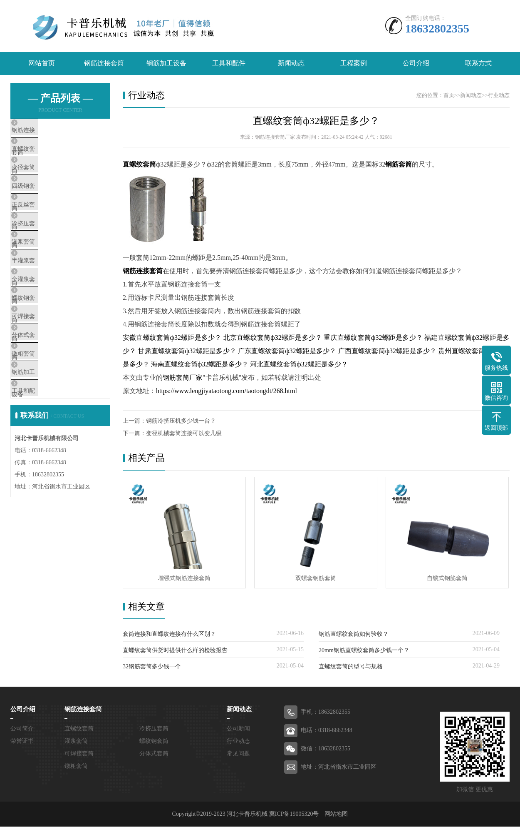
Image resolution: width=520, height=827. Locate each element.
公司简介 (22, 729)
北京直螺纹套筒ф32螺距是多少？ (272, 337)
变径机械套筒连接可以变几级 (184, 433)
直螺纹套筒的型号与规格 (351, 667)
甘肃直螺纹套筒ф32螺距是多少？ (187, 350)
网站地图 (336, 814)
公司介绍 (416, 63)
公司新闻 (238, 729)
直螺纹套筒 (45, 155)
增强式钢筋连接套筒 (184, 578)
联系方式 (478, 63)
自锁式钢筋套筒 (447, 578)
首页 (448, 95)
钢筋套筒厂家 (183, 377)
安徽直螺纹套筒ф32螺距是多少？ (172, 337)
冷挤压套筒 (45, 254)
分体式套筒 (45, 401)
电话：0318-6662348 (326, 730)
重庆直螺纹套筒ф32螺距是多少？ (373, 337)
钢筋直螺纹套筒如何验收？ (354, 634)
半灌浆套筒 (45, 303)
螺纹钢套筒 (45, 352)
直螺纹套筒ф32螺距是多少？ (316, 120)
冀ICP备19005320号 (294, 814)
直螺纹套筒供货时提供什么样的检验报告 (175, 651)
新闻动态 (291, 63)
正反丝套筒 (45, 229)
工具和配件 (228, 63)
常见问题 (238, 754)
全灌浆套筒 (45, 327)
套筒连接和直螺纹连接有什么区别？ (169, 634)
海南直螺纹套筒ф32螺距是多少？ (199, 364)
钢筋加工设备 (166, 63)
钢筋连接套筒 (104, 63)
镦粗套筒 (42, 426)
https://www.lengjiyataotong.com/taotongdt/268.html (226, 390)
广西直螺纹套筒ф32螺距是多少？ (387, 350)
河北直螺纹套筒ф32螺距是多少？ (298, 364)
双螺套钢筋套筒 (315, 578)
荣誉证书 (22, 741)
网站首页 (41, 63)
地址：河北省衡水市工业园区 (338, 767)
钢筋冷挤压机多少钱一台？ (181, 421)
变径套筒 (42, 180)
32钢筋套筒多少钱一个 (152, 667)
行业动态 (499, 95)
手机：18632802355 (325, 712)
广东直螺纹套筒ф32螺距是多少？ (287, 350)
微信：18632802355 (325, 749)
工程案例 (353, 63)
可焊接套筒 (45, 377)
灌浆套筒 (42, 278)
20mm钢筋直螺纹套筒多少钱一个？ (364, 651)
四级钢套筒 (45, 205)
